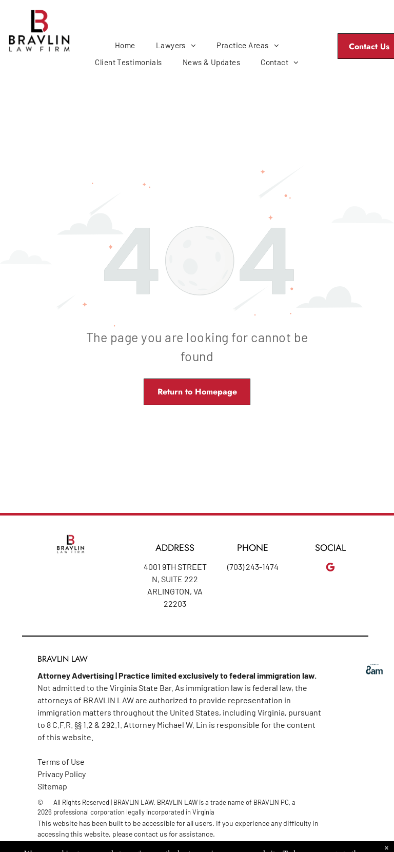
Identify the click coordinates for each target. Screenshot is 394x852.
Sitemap (52, 786)
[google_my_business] (330, 569)
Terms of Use (61, 761)
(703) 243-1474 (253, 566)
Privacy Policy (61, 774)
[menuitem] (125, 45)
